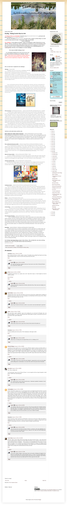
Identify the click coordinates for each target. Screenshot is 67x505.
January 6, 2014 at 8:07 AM (20, 321)
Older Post (44, 480)
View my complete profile (54, 67)
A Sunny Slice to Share (56, 193)
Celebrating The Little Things (57, 173)
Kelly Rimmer (55, 87)
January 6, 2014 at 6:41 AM (20, 283)
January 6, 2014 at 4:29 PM (19, 379)
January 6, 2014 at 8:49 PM (19, 427)
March (53, 168)
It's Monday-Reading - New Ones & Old (56, 195)
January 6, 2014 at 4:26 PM (19, 337)
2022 (52, 138)
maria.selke (10, 368)
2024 (52, 135)
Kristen (9, 272)
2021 (52, 140)
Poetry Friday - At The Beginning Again (56, 210)
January (53, 171)
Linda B (12, 262)
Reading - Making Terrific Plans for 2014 (56, 204)
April (53, 166)
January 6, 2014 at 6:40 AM (20, 262)
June (53, 163)
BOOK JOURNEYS (20, 38)
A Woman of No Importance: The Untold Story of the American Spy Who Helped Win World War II (56, 78)
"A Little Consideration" (56, 191)
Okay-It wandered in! (55, 201)
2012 (52, 214)
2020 (52, 141)
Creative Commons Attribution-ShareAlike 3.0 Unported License (48, 490)
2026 (52, 131)
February (53, 170)
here (42, 43)
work (42, 489)
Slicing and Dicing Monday (56, 186)
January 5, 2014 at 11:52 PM (17, 253)
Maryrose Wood (56, 92)
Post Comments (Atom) (13, 482)
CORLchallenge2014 (20, 247)
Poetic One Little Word (56, 185)
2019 (52, 143)
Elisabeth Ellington (11, 346)
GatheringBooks (10, 389)
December (54, 153)
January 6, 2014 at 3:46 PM (16, 368)
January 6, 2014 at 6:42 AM (20, 303)
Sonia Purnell (52, 81)
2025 (52, 133)
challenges (14, 247)
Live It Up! (54, 189)
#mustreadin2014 (10, 247)
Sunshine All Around (55, 205)
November (54, 155)
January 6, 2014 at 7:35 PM (16, 417)
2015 (52, 150)
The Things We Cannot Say (55, 85)
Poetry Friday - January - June (56, 51)
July (53, 161)
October (53, 156)
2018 (52, 145)
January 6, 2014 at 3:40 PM (19, 346)
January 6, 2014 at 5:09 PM (18, 389)
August (53, 160)
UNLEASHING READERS (17, 37)
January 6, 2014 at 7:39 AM (15, 311)
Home (26, 480)
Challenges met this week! (56, 188)
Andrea (9, 311)
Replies (10, 260)
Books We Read (10, 277)
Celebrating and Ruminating (57, 197)
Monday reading (26, 247)
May (53, 165)
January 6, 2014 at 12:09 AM (15, 272)
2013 (52, 212)
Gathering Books (8, 47)
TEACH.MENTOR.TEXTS (32, 35)
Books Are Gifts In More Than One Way (56, 200)
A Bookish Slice (55, 179)
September (54, 158)
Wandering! (54, 207)
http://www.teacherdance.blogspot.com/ (51, 489)
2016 (52, 148)
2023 (52, 136)
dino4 (33, 499)
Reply (9, 278)
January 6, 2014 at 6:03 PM (19, 405)
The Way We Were (55, 183)
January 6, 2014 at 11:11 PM (20, 451)
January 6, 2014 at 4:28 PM (19, 358)
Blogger (39, 499)
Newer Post (7, 480)
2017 (52, 146)
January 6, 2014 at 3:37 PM (16, 330)
